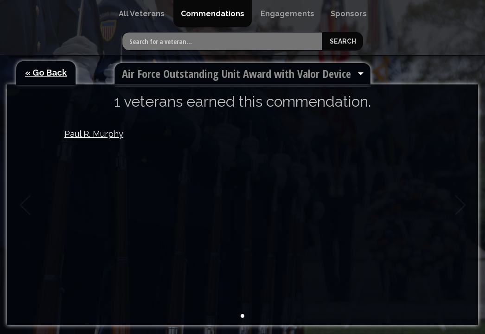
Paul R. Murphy (93, 134)
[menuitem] (141, 13)
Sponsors (349, 13)
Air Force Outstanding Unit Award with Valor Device (236, 73)
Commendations (212, 13)
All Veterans (142, 13)
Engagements (287, 13)
